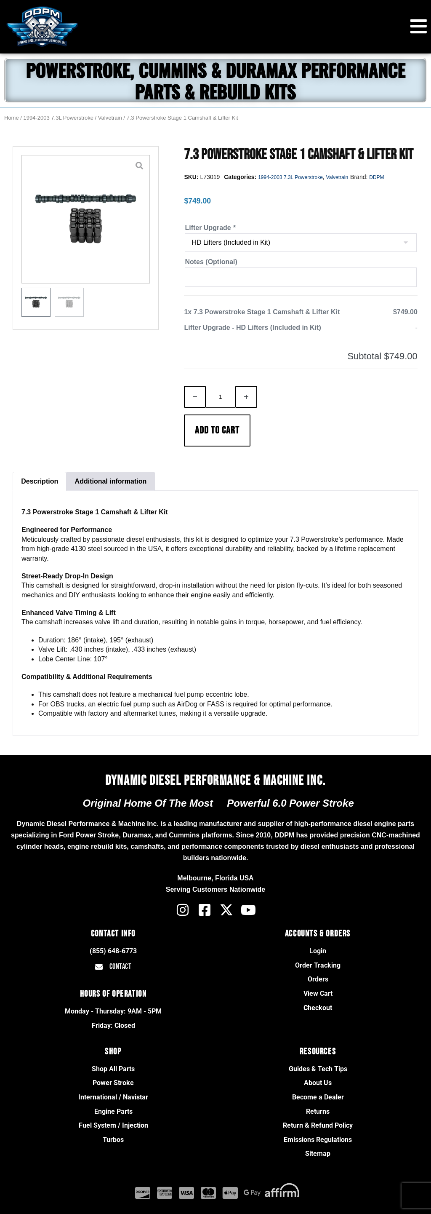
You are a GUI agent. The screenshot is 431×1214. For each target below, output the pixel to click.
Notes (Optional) (211, 261)
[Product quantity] (220, 397)
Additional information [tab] (111, 481)
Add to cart (217, 430)
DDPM (376, 177)
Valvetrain (110, 118)
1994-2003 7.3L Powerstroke (58, 118)
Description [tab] (39, 481)
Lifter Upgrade (210, 227)
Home (11, 118)
